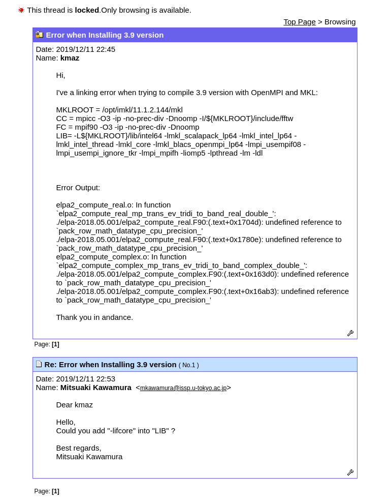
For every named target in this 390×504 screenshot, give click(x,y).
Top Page (299, 21)
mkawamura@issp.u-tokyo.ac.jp (183, 388)
